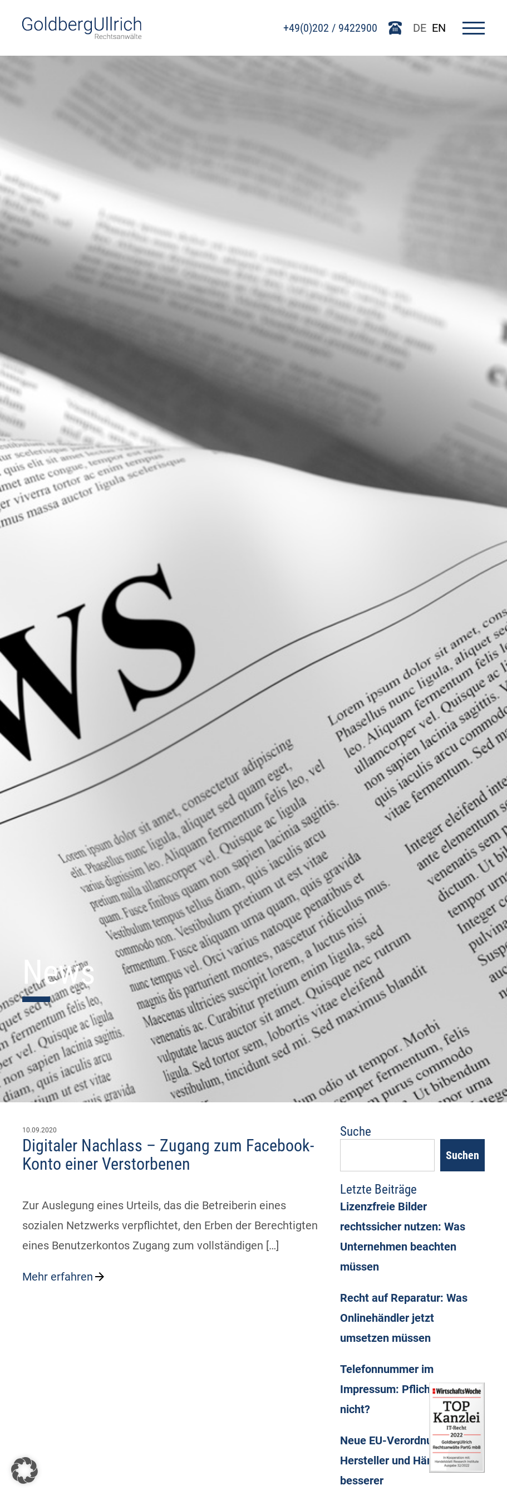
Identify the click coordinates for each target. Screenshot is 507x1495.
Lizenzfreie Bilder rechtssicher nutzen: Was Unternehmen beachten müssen (402, 1236)
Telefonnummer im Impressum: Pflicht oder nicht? (399, 1389)
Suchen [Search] (462, 1155)
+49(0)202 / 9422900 (330, 28)
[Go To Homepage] (81, 35)
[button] (24, 1470)
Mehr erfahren (64, 1276)
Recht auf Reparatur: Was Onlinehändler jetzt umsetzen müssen (403, 1318)
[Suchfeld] (387, 1155)
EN (439, 28)
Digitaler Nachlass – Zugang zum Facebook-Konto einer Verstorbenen (168, 1155)
